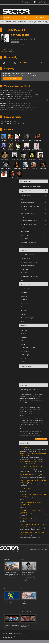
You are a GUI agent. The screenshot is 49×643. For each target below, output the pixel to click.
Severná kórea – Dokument (25, 625)
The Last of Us (4, 91)
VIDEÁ (26, 18)
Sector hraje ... (24, 416)
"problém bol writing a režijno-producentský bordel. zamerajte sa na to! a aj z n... (32, 528)
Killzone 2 (23, 362)
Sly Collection (25, 303)
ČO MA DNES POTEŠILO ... (28, 518)
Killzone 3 (24, 300)
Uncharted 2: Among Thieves (29, 224)
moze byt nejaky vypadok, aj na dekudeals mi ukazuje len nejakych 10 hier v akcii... (33, 450)
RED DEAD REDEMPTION (7, 96)
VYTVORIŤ (38, 439)
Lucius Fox (33, 168)
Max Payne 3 (25, 199)
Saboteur (23, 314)
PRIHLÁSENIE (41, 2)
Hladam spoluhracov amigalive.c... (30, 394)
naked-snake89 (26, 140)
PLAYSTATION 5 (25, 448)
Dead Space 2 (25, 269)
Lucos (3, 150)
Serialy (22, 429)
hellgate (10, 150)
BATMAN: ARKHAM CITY (6, 94)
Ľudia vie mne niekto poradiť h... (30, 407)
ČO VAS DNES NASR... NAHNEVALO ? (31, 462)
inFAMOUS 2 (24, 292)
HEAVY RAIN (3, 103)
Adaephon (25, 168)
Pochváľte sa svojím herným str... (30, 420)
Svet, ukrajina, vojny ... (27, 433)
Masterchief (4, 159)
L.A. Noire (2, 98)
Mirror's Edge (25, 355)
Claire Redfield (36, 150)
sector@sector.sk (7, 637)
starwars (3, 178)
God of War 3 (25, 231)
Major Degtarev (5, 168)
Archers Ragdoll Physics (11, 602)
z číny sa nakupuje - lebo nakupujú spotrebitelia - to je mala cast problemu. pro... (32, 476)
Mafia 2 (23, 280)
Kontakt (21, 633)
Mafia (22, 246)
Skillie (3, 140)
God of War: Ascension (28, 255)
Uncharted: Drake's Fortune (29, 221)
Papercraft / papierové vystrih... (30, 398)
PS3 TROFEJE (3, 92)
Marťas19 (23, 159)
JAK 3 (22, 217)
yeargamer (31, 159)
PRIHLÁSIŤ (12, 78)
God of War (24, 239)
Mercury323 (26, 150)
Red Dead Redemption (27, 213)
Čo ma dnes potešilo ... (27, 424)
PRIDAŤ (31, 22)
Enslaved (23, 307)
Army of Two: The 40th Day (29, 276)
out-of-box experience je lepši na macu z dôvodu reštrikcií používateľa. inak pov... (31, 470)
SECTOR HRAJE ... (25, 488)
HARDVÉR (40, 18)
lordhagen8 (37, 140)
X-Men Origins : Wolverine (28, 348)
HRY (32, 18)
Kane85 (19, 178)
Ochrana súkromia (8, 633)
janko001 (11, 178)
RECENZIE (17, 18)
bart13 (40, 159)
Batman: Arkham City (27, 202)
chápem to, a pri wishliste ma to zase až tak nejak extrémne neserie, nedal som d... (32, 536)
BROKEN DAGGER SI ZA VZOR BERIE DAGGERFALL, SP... (32, 533)
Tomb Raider (25, 273)
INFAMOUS (3, 105)
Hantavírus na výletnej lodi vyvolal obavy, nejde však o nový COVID (12, 574)
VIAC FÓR (44, 439)
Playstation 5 (24, 411)
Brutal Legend (4, 109)
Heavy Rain (24, 210)
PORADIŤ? (41, 22)
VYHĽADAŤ (20, 22)
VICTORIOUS (14, 159)
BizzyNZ (18, 150)
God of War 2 (25, 235)
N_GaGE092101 (43, 168)
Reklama (16, 633)
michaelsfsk (16, 168)
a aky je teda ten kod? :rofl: (27, 463)
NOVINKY (8, 18)
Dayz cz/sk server (26, 403)
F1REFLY (17, 140)
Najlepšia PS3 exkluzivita (7, 107)
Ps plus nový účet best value (29, 390)
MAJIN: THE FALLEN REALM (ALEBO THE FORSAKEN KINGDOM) (16, 100)
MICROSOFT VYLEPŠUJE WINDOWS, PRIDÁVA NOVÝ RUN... (32, 467)
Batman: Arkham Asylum (28, 242)
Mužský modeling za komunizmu (27, 602)
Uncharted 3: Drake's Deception (30, 206)
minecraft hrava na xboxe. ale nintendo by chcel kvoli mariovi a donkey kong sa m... (32, 458)
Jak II (22, 321)
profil (40, 63)
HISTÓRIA (9, 22)
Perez (10, 140)
